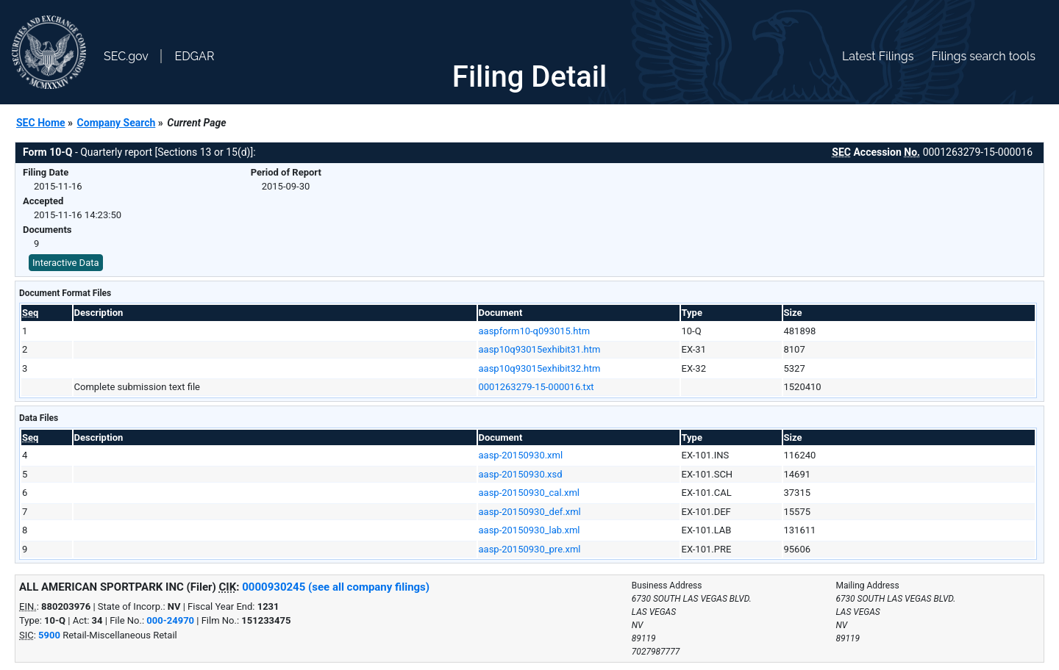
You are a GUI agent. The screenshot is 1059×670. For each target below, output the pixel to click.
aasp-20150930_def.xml (530, 511)
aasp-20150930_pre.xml (530, 549)
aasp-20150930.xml (521, 455)
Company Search (116, 123)
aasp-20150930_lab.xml (529, 530)
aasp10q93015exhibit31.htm (540, 349)
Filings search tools (983, 56)
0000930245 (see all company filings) (335, 587)
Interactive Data (65, 262)
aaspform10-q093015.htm (535, 330)
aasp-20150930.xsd (521, 474)
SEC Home (40, 123)
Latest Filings (877, 56)
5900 (49, 635)
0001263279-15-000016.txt (536, 386)
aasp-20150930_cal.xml (529, 492)
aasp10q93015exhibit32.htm (540, 368)
